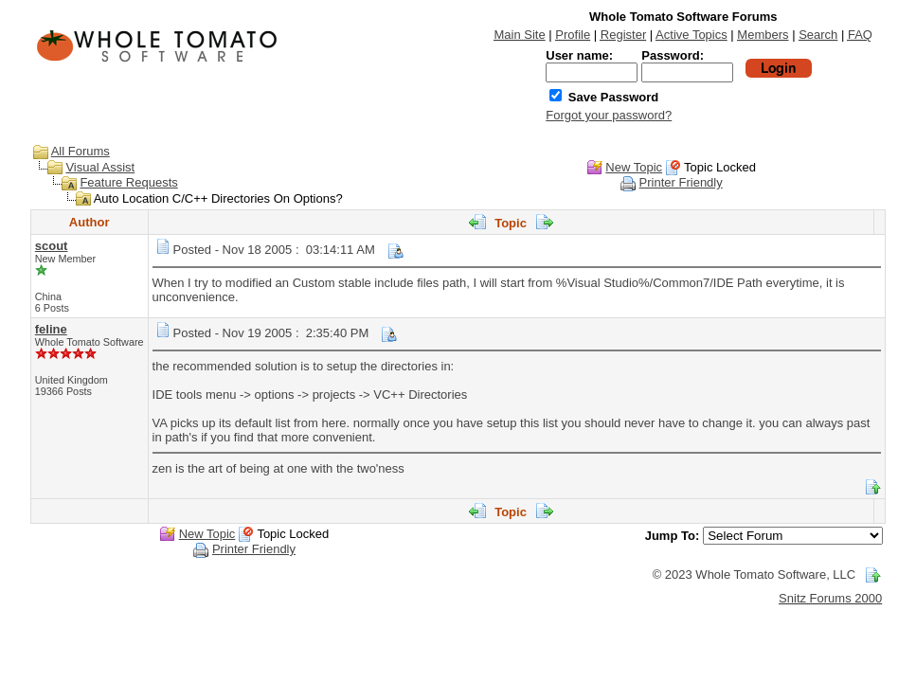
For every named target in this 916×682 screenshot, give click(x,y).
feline (51, 329)
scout (51, 246)
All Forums (80, 151)
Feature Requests (128, 182)
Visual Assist (100, 167)
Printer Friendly (681, 182)
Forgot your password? (609, 115)
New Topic (633, 167)
